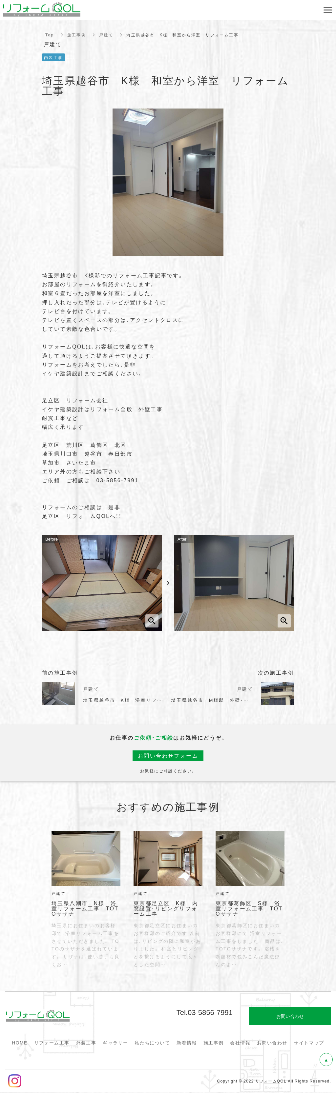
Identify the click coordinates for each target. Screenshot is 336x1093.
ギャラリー (115, 1042)
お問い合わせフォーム (168, 755)
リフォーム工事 (52, 1042)
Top (49, 34)
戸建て (106, 34)
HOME (20, 1042)
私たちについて (152, 1042)
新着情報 (187, 1042)
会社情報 (240, 1042)
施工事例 (76, 34)
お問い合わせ (272, 1042)
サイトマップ (309, 1042)
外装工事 (86, 1042)
